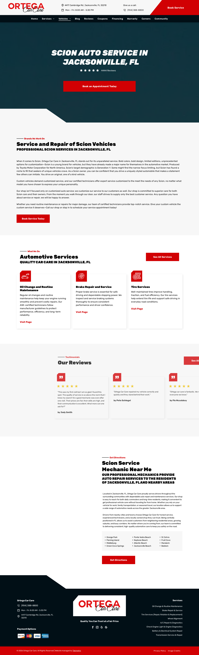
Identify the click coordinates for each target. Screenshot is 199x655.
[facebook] (93, 627)
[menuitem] (34, 19)
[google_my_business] (106, 627)
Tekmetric (77, 651)
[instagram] (97, 627)
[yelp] (102, 627)
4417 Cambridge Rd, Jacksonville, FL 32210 (86, 5)
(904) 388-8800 (135, 10)
